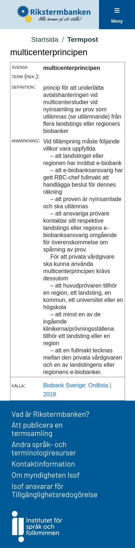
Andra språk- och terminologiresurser (44, 448)
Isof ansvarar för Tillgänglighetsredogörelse (55, 490)
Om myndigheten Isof (46, 474)
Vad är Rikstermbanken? (50, 413)
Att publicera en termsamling (37, 428)
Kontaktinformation (43, 463)
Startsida (44, 39)
